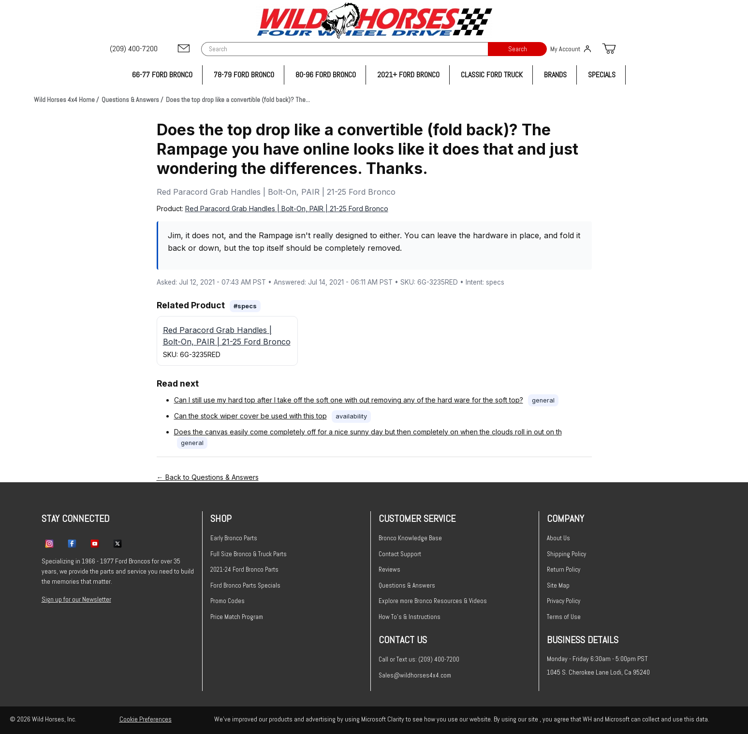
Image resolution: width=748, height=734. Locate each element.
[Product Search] (344, 49)
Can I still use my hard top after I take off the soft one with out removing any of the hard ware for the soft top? (348, 400)
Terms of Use (564, 617)
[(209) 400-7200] (134, 49)
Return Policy (563, 569)
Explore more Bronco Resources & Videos (433, 601)
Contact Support (400, 554)
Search (517, 49)
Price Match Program (236, 617)
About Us (558, 538)
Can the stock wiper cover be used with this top (250, 416)
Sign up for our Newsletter (76, 599)
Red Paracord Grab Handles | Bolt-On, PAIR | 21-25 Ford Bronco (286, 208)
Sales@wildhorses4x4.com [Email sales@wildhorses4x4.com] (415, 675)
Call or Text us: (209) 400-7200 (419, 659)
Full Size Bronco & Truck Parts (248, 554)
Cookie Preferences (145, 719)
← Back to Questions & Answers (208, 477)
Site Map (558, 585)
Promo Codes (227, 601)
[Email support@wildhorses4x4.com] (183, 49)
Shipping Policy (566, 554)
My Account (570, 48)
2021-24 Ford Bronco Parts (244, 569)
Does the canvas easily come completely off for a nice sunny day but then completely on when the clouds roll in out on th (368, 432)
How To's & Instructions (409, 617)
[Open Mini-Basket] (609, 49)
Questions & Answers (407, 585)
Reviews (389, 569)
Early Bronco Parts (233, 538)
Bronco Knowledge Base (410, 538)
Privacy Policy (563, 601)
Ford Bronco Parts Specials (245, 585)
